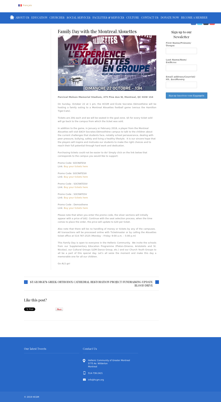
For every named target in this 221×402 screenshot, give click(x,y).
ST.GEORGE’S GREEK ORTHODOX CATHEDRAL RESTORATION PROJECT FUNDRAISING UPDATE (91, 282)
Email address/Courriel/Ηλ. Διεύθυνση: (180, 78)
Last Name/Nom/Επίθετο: (176, 61)
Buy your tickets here (76, 166)
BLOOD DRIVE (144, 285)
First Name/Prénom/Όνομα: (178, 44)
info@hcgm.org (96, 380)
